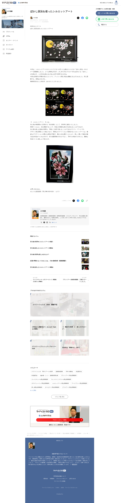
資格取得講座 (59, 371)
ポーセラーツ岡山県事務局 (52, 387)
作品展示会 (79, 371)
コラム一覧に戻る (59, 396)
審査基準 (74, 464)
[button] (54, 222)
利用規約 (52, 478)
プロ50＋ (57, 487)
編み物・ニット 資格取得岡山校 (49, 375)
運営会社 (46, 478)
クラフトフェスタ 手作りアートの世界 (42, 371)
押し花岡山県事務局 (37, 387)
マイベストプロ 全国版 (59, 481)
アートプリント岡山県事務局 (79, 383)
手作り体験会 (69, 371)
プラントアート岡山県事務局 (68, 375)
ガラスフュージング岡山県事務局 (40, 383)
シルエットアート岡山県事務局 (41, 21)
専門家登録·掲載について (60, 476)
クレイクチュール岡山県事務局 (40, 379)
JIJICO (62, 487)
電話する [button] (104, 24)
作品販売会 (34, 375)
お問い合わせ (72, 478)
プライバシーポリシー (61, 478)
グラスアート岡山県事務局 (69, 387)
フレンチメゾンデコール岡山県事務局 (61, 379)
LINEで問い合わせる (107, 19)
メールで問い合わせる (108, 13)
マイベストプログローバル (71, 487)
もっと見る (33, 390)
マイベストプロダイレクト (48, 487)
